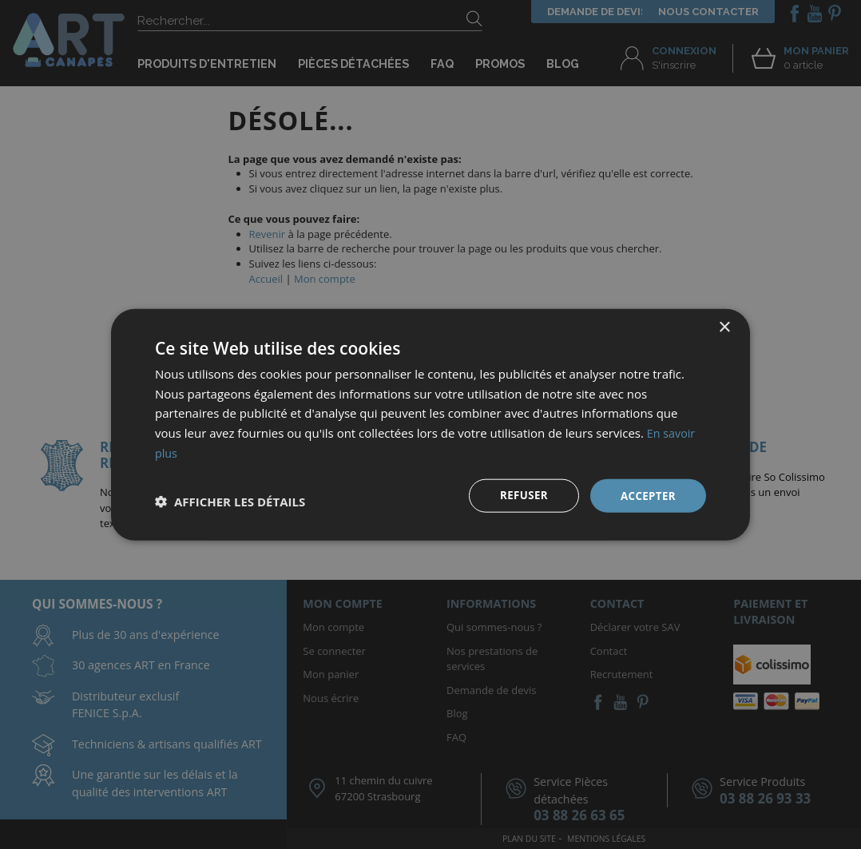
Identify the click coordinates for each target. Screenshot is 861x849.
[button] (230, 501)
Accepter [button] (646, 494)
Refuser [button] (520, 494)
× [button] (724, 326)
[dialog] (430, 424)
